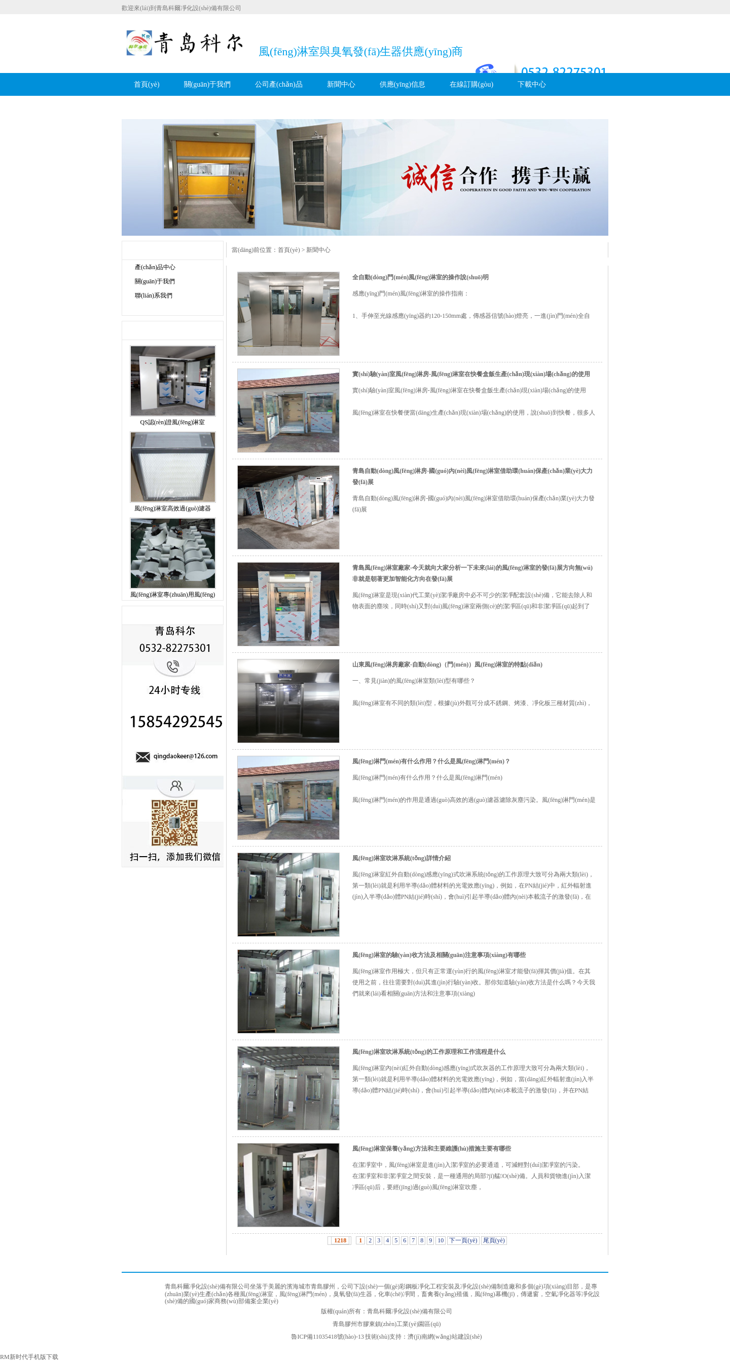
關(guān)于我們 (207, 84)
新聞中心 (341, 84)
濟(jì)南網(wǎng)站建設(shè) (445, 1336)
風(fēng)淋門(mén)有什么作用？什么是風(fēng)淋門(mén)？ (431, 761)
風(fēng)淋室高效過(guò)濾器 (172, 508)
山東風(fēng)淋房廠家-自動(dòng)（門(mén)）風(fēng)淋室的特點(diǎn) (447, 664)
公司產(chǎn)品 (279, 84)
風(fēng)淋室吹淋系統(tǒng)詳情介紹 (401, 858)
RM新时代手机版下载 (29, 1356)
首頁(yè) (147, 84)
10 (440, 1240)
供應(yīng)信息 (402, 84)
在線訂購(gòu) (471, 84)
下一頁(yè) (463, 1240)
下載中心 (532, 84)
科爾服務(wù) (154, 107)
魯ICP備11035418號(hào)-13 (327, 1336)
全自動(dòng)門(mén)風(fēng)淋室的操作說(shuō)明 (420, 277)
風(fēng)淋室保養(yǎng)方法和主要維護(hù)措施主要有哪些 (431, 1148)
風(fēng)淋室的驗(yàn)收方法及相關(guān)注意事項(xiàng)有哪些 (439, 955)
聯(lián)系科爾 (221, 107)
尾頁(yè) (494, 1240)
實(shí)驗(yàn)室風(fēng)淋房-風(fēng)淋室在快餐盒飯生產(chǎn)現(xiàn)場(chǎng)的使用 (471, 374)
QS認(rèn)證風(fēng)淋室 (172, 422)
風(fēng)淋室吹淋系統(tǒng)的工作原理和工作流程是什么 (428, 1051)
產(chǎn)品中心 (155, 267)
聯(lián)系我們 (153, 295)
